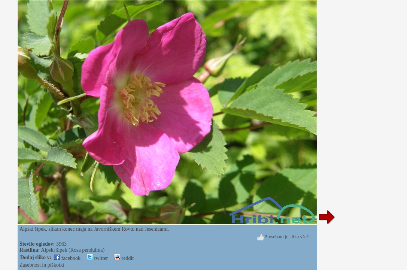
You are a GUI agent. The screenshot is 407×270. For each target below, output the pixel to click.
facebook (67, 258)
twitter (97, 258)
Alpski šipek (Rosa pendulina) (72, 250)
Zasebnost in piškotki (41, 265)
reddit (124, 258)
